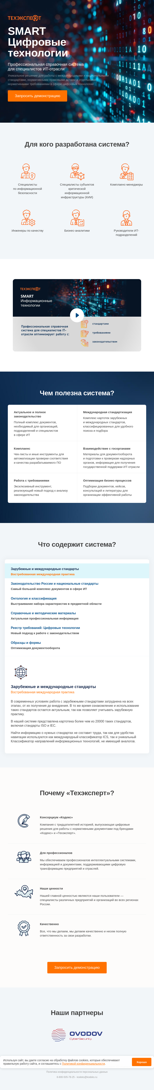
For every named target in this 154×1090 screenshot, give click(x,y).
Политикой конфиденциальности (83, 1062)
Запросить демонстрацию (39, 96)
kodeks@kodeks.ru (87, 1077)
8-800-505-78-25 (66, 1077)
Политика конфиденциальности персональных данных (77, 1072)
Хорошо (142, 1061)
